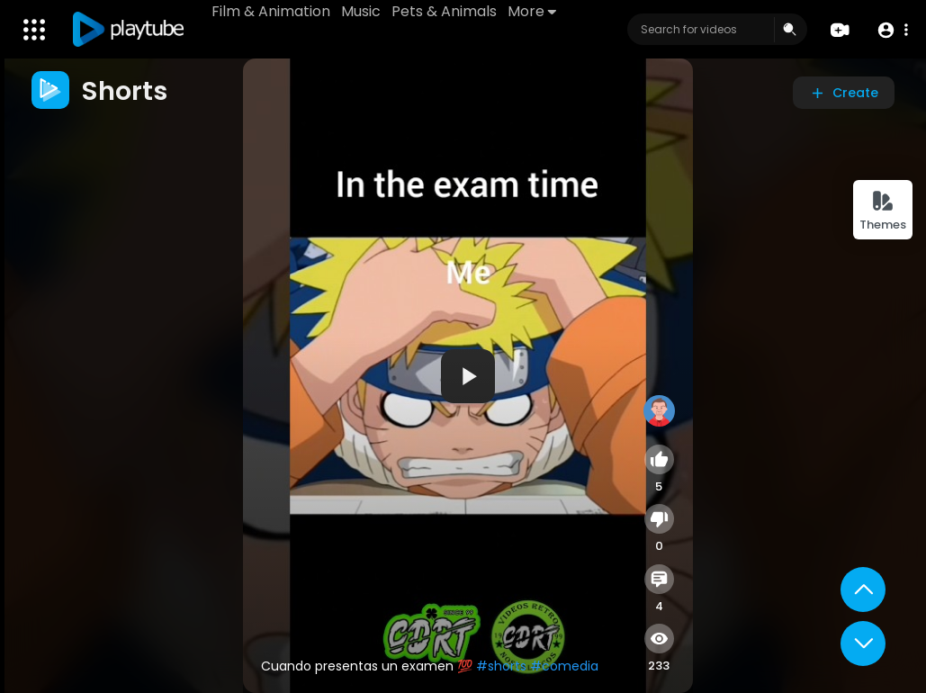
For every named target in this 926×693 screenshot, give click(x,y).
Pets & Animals (444, 11)
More (532, 11)
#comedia (564, 666)
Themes (882, 211)
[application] (468, 375)
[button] (892, 30)
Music (361, 11)
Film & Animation (270, 11)
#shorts (501, 666)
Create (843, 93)
